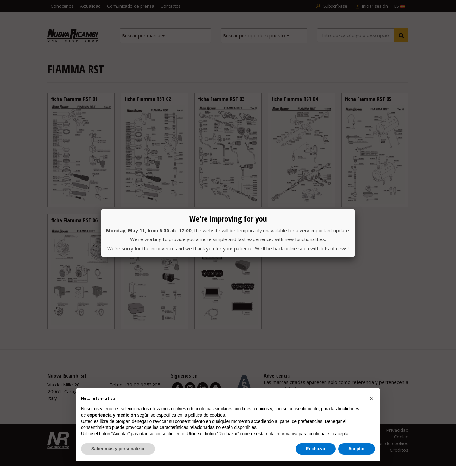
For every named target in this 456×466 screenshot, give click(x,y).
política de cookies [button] (206, 415)
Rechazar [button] (316, 448)
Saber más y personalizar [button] (118, 448)
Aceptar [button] (356, 448)
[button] (372, 398)
